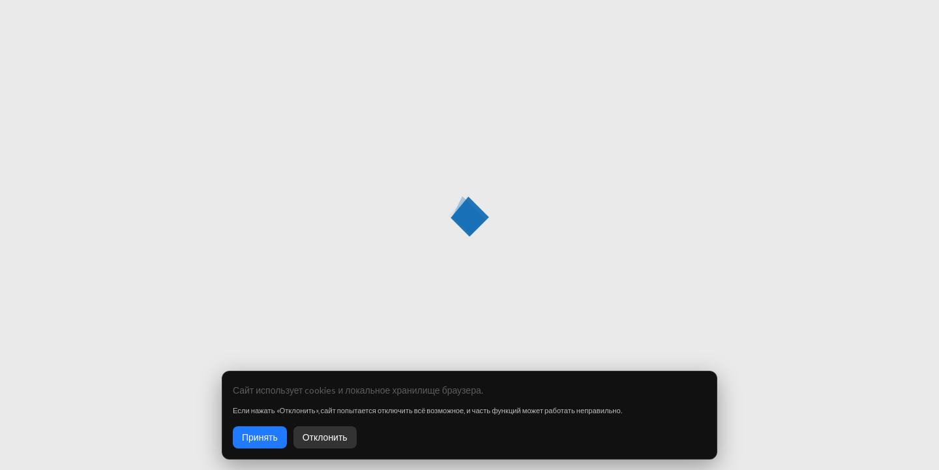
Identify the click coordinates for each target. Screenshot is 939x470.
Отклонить (325, 437)
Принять (260, 437)
